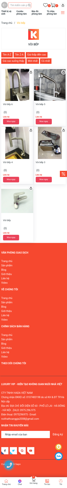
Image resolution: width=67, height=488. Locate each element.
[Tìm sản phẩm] (19, 5)
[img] (62, 5)
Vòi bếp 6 (8, 104)
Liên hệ (5, 278)
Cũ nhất (45, 60)
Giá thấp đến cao (36, 54)
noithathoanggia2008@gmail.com (20, 418)
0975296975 (21, 414)
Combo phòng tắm (21, 12)
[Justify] (29, 5)
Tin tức (47, 484)
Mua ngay (11, 121)
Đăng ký (58, 434)
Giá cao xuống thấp (13, 60)
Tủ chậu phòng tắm (52, 12)
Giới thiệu (6, 274)
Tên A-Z (7, 54)
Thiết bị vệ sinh (6, 12)
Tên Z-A (19, 54)
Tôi (60, 484)
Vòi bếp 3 (40, 162)
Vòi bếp (7, 220)
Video (4, 282)
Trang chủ (6, 261)
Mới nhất (33, 60)
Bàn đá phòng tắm (37, 12)
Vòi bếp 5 (40, 104)
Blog (3, 269)
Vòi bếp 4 (8, 162)
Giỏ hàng (33, 483)
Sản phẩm (7, 265)
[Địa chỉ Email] (33, 434)
